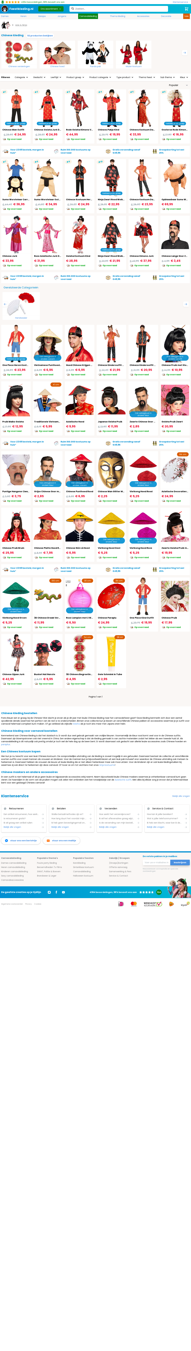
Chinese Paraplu (107, 617)
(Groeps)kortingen (118, 862)
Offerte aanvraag (118, 867)
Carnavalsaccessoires (12, 880)
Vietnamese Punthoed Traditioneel (54, 365)
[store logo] (17, 8)
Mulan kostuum (134, 66)
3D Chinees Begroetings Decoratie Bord (88, 674)
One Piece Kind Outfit (142, 617)
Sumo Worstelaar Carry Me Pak (20, 199)
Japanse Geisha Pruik (110, 421)
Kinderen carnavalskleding (14, 871)
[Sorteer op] (178, 85)
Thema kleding (117, 16)
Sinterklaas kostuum (83, 867)
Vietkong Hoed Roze (141, 548)
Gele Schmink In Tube (110, 674)
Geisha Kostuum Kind (78, 256)
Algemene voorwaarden (12, 904)
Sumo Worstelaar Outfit (47, 199)
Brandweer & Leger (46, 875)
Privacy (28, 904)
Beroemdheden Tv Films (49, 867)
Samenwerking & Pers (120, 871)
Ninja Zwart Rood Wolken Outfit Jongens (120, 256)
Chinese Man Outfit (13, 129)
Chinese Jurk (9, 256)
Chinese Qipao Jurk (13, 674)
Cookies (37, 904)
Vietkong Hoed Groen (14, 617)
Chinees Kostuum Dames (144, 129)
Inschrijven (180, 862)
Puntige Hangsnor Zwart (16, 491)
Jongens (62, 16)
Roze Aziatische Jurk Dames (50, 256)
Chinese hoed (57, 66)
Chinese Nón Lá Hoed (78, 548)
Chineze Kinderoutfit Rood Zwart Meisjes (121, 365)
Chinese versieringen (19, 66)
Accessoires (143, 16)
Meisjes (42, 16)
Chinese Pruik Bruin (13, 548)
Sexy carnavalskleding (12, 875)
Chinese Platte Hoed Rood (48, 548)
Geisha (76, 723)
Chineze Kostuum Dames (144, 199)
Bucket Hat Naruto (44, 674)
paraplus (5, 744)
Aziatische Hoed (75, 421)
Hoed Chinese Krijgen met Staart (84, 365)
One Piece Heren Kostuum (17, 365)
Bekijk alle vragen (181, 796)
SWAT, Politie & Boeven (48, 871)
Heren (23, 16)
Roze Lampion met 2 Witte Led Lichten (87, 617)
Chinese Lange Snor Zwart (176, 256)
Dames (5, 16)
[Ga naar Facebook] (56, 892)
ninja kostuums (107, 765)
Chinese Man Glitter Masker (113, 491)
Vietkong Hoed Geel (109, 548)
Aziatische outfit (123, 779)
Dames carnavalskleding (13, 862)
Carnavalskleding (88, 16)
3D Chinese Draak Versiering (50, 617)
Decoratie (166, 16)
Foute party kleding (47, 862)
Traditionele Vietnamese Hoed (51, 421)
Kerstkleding (79, 862)
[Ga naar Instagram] (49, 892)
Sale (186, 16)
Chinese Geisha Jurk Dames (50, 129)
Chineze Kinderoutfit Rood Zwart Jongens (153, 365)
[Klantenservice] (181, 2)
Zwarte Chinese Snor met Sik (146, 421)
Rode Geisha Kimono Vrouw (81, 129)
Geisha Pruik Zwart (172, 421)
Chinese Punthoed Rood (79, 491)
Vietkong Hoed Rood (141, 491)
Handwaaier (21, 317)
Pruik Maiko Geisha (13, 421)
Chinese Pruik (169, 617)
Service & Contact (118, 875)
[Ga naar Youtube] (63, 892)
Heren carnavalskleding (13, 867)
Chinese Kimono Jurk (142, 256)
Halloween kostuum (83, 875)
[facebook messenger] (21, 840)
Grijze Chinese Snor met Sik (49, 491)
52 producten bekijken (40, 35)
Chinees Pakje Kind (108, 129)
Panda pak (95, 66)
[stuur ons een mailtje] (61, 840)
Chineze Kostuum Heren (79, 199)
